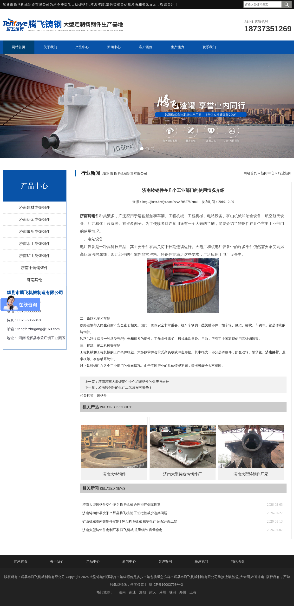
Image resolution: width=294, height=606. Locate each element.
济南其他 (34, 280)
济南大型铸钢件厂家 (251, 474)
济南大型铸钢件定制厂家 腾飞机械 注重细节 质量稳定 (122, 530)
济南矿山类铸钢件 (34, 256)
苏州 (162, 592)
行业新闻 (285, 173)
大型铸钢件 (80, 5)
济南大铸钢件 (114, 474)
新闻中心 (267, 173)
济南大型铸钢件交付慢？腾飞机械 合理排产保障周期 (121, 504)
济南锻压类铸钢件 (34, 231)
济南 (122, 592)
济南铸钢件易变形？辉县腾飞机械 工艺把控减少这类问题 (125, 513)
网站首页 (250, 173)
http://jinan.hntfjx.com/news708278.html (170, 202)
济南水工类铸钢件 (34, 244)
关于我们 (57, 561)
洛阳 (142, 592)
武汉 (152, 592)
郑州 (182, 592)
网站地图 (237, 561)
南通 (132, 592)
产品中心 (93, 561)
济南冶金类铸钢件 (34, 219)
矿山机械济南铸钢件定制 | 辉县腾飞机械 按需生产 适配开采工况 (129, 521)
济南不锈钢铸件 (34, 268)
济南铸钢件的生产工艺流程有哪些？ (125, 387)
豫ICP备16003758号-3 (166, 584)
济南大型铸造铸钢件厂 (182, 474)
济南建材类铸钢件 (34, 207)
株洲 (172, 592)
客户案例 (165, 561)
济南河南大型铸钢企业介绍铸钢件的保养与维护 (133, 382)
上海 (192, 592)
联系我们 (201, 561)
